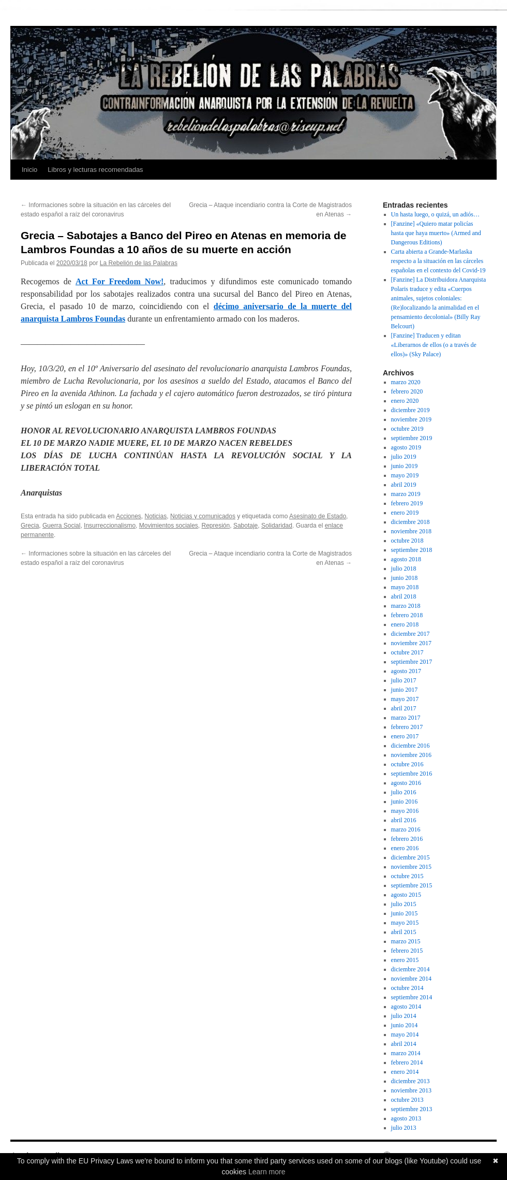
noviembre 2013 (411, 1090)
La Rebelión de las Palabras (138, 263)
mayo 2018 (405, 587)
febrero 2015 (407, 950)
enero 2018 (405, 624)
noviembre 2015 (411, 866)
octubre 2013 (407, 1099)
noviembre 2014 (411, 978)
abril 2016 (403, 820)
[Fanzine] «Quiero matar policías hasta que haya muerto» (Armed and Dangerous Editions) (436, 233)
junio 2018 (404, 577)
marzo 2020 (406, 382)
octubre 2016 (407, 764)
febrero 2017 (407, 727)
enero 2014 (405, 1071)
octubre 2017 (407, 652)
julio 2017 (403, 680)
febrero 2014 (407, 1062)
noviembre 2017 (411, 643)
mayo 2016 (405, 810)
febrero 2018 (407, 615)
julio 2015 (403, 904)
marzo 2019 (406, 494)
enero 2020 (405, 400)
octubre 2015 (407, 876)
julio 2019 (403, 456)
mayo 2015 (405, 922)
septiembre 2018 (412, 549)
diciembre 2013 (410, 1081)
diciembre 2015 (410, 857)
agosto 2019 (406, 447)
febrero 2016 (407, 838)
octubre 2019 (407, 428)
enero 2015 (405, 960)
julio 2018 (403, 568)
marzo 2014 (406, 1053)
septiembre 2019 (412, 438)
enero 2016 (405, 848)
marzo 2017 (406, 717)
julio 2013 (403, 1127)
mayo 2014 (405, 1034)
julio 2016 (403, 792)
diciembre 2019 (410, 410)
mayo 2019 (405, 475)
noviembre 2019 (411, 419)
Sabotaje (245, 525)
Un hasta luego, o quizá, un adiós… (435, 214)
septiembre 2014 (412, 997)
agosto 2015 (406, 894)
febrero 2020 (407, 391)
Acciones (128, 516)
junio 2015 (404, 913)
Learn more (267, 1172)
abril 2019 (403, 484)
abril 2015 (403, 932)
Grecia (30, 525)
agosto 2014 (406, 1006)
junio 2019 (404, 466)
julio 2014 (403, 1015)
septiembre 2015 (412, 885)
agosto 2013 (406, 1118)
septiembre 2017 (412, 661)
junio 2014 (404, 1025)
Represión (216, 525)
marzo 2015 (406, 941)
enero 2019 (405, 512)
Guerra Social (61, 525)
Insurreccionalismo (110, 525)
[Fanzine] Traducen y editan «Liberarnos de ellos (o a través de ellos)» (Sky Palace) (433, 345)
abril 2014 (403, 1043)
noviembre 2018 (411, 531)
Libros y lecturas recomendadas (95, 169)
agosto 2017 (406, 671)
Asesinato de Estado (317, 516)
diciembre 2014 (410, 969)
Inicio (29, 169)
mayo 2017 (405, 699)
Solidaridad (276, 525)
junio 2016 (404, 801)
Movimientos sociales (168, 525)
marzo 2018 (406, 605)
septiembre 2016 (412, 773)
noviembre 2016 (411, 755)
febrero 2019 (407, 503)
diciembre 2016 (410, 745)
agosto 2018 (406, 559)
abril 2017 (403, 708)
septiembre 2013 (412, 1109)
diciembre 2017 (410, 633)
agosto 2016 (406, 782)
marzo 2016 (406, 829)
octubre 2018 (407, 540)
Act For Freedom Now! (119, 281)
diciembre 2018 (410, 522)
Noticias (156, 516)
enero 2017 (405, 736)
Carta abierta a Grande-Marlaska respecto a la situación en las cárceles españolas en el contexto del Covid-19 (438, 261)
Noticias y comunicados (202, 516)
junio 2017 (404, 689)
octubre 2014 (407, 988)
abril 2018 (403, 596)
